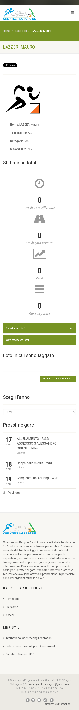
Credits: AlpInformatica (57, 704)
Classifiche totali (39, 328)
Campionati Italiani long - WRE (37, 478)
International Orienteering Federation (27, 638)
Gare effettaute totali (39, 340)
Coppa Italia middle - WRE (35, 463)
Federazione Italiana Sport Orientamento (29, 646)
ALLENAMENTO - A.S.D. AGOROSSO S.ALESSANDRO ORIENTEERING (36, 443)
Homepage (11, 598)
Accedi (8, 615)
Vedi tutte (13, 492)
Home (6, 30)
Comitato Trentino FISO (19, 654)
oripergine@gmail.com (56, 684)
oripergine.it (36, 684)
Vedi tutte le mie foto (58, 378)
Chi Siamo (10, 607)
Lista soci (21, 30)
